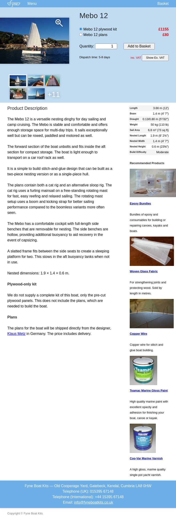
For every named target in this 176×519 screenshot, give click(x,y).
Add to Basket (139, 46)
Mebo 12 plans (93, 35)
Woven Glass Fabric (144, 271)
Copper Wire (138, 333)
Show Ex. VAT (155, 57)
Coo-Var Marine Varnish (146, 458)
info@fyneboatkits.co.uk (93, 502)
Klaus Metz (16, 334)
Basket (163, 4)
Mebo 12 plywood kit (98, 29)
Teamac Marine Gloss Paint (149, 390)
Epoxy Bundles (140, 203)
